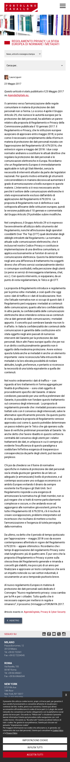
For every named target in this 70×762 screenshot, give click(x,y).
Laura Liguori (15, 77)
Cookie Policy (57, 730)
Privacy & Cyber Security (53, 612)
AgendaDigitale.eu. (18, 95)
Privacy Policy (11, 733)
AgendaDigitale (32, 612)
